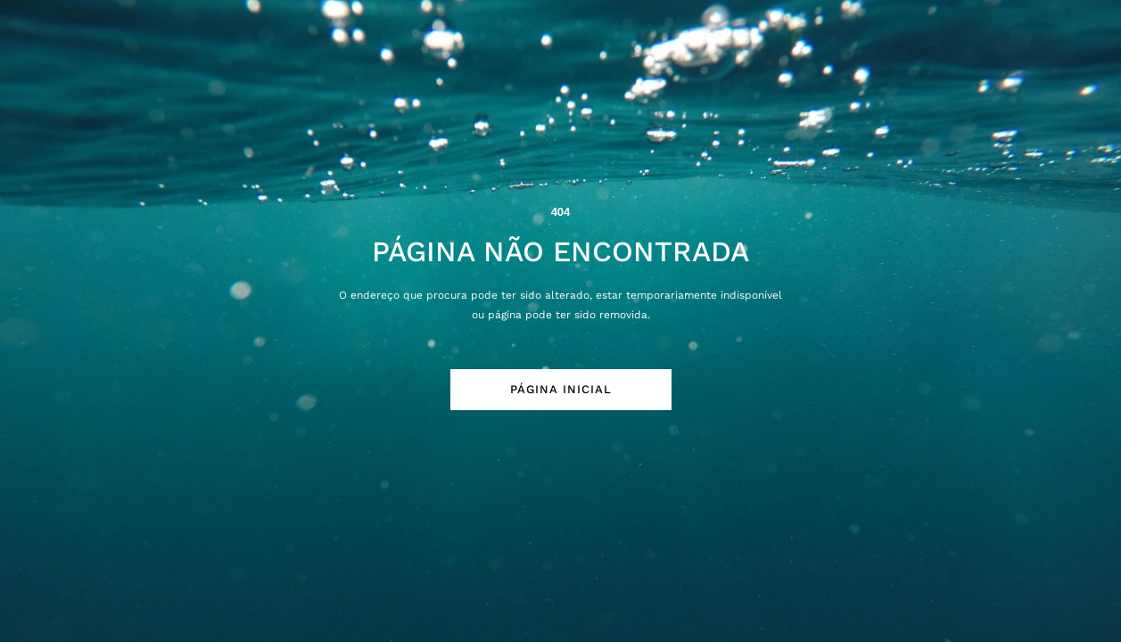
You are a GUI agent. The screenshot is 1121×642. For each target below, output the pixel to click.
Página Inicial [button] (561, 389)
